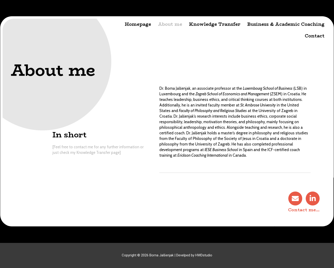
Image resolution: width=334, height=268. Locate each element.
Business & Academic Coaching (286, 24)
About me (170, 24)
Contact (315, 35)
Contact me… (304, 209)
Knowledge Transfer (215, 24)
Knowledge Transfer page (97, 152)
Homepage (138, 24)
